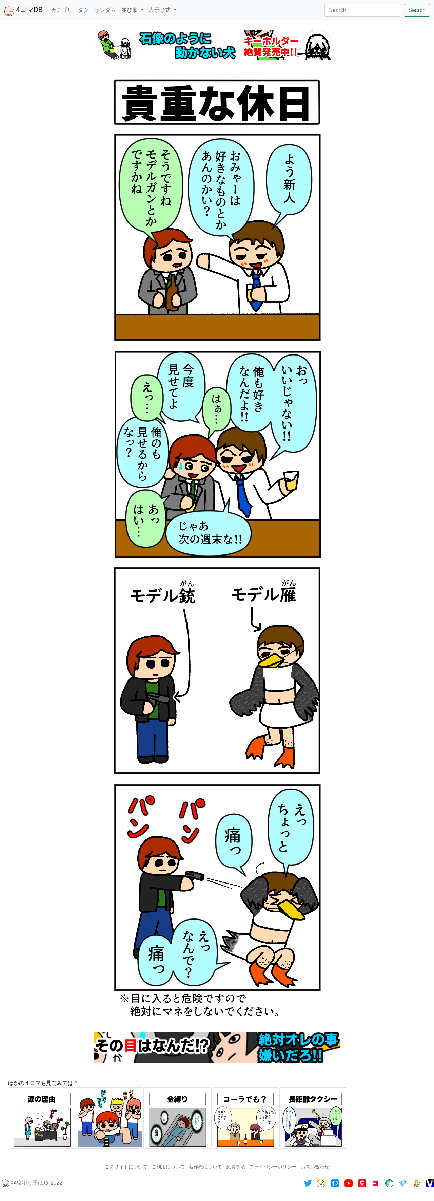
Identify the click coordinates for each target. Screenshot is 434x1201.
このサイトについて (127, 1166)
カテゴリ (62, 10)
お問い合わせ (315, 1166)
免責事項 (236, 1166)
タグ (83, 10)
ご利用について (169, 1166)
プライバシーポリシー (273, 1166)
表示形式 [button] (160, 10)
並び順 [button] (130, 10)
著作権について (206, 1166)
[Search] (362, 10)
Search (417, 10)
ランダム (105, 10)
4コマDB (23, 11)
